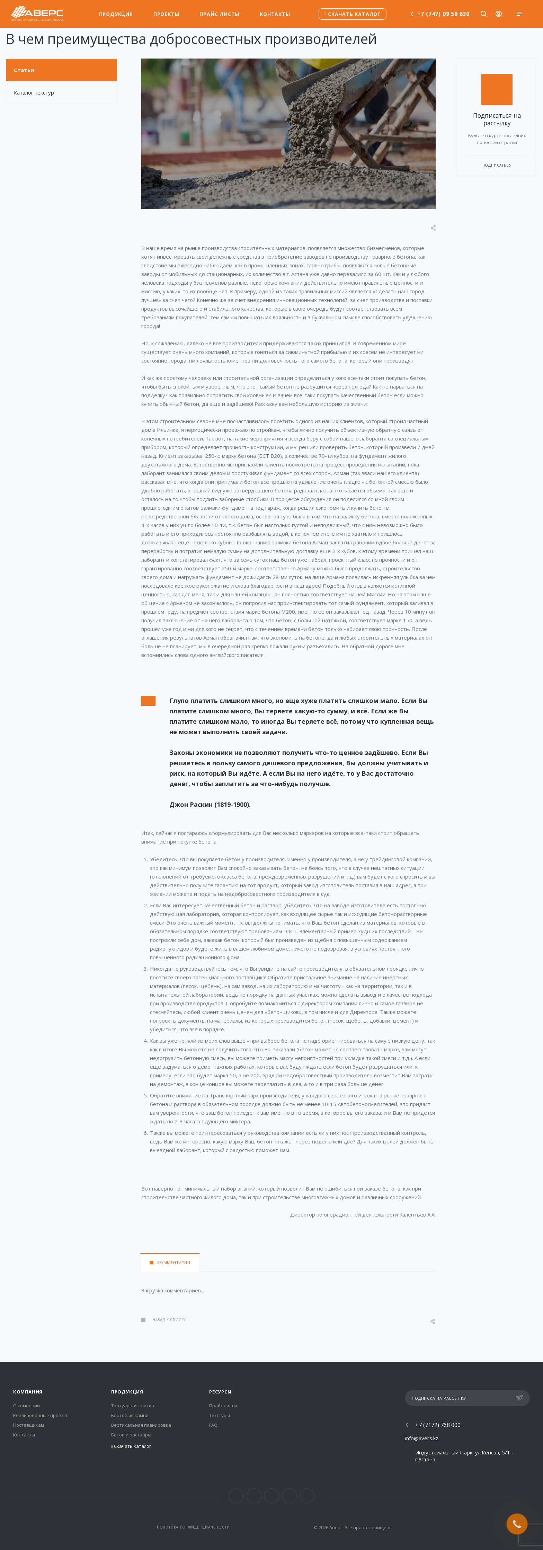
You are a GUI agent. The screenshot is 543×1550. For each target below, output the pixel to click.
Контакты (275, 14)
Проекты (166, 14)
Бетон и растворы (131, 1435)
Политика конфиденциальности (193, 1527)
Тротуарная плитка (132, 1405)
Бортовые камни (130, 1415)
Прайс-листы (223, 1405)
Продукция (116, 14)
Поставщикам (28, 1425)
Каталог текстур (34, 92)
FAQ (213, 1425)
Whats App (307, 1495)
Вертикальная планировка (141, 1425)
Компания (28, 1392)
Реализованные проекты (41, 1415)
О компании (26, 1405)
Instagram (254, 1495)
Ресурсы (220, 1392)
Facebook (236, 1495)
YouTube (289, 1495)
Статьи (24, 69)
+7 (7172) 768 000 (438, 1425)
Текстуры (219, 1415)
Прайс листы (219, 14)
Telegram (271, 1495)
